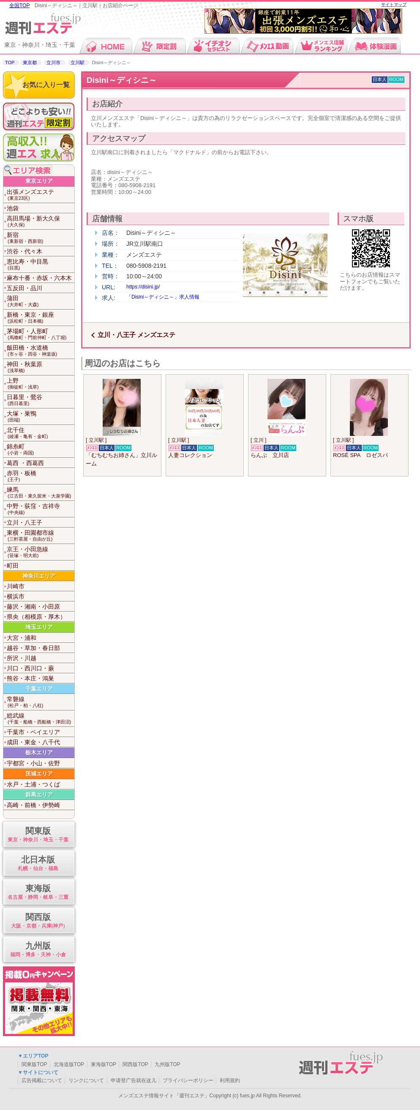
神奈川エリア (38, 576)
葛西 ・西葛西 (25, 463)
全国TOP (19, 5)
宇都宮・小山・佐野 (33, 763)
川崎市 (16, 586)
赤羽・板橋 (40, 476)
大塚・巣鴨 (40, 416)
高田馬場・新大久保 (40, 221)
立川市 (53, 62)
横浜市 (16, 596)
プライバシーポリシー (188, 1080)
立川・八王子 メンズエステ (136, 334)
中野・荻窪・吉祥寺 (40, 509)
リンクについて (86, 1080)
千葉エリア (39, 689)
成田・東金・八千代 (33, 742)
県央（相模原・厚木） (36, 616)
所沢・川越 (21, 658)
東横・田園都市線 (40, 535)
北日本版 (37, 863)
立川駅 (78, 62)
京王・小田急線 (40, 552)
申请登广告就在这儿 (133, 1080)
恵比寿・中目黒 (40, 264)
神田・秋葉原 (40, 367)
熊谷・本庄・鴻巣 (30, 678)
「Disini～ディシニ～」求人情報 (162, 297)
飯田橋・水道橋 (40, 350)
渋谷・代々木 (24, 251)
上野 (40, 383)
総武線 (40, 718)
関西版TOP (135, 1064)
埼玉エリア (39, 627)
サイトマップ (393, 4)
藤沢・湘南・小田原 (33, 606)
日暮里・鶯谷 (40, 400)
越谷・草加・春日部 (33, 648)
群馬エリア (39, 795)
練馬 (40, 492)
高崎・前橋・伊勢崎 (33, 805)
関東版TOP (34, 1064)
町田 (13, 565)
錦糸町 (40, 449)
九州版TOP (167, 1064)
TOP (9, 62)
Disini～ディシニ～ (122, 80)
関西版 (37, 921)
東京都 (30, 62)
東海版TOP (103, 1064)
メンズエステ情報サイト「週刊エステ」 (164, 1096)
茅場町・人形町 (40, 334)
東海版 (37, 892)
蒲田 (40, 301)
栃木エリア (39, 752)
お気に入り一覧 (46, 84)
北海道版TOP (69, 1064)
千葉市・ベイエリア (33, 732)
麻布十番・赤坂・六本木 (39, 278)
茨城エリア (39, 773)
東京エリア (39, 181)
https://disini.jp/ (143, 287)
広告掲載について (42, 1080)
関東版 (37, 834)
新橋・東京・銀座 (40, 317)
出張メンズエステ (40, 194)
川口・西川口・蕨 (30, 668)
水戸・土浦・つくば (33, 784)
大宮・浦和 (21, 637)
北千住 (40, 433)
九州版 (37, 949)
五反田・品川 (24, 288)
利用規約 (230, 1080)
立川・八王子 (24, 522)
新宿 (40, 238)
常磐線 (40, 702)
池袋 (13, 208)
